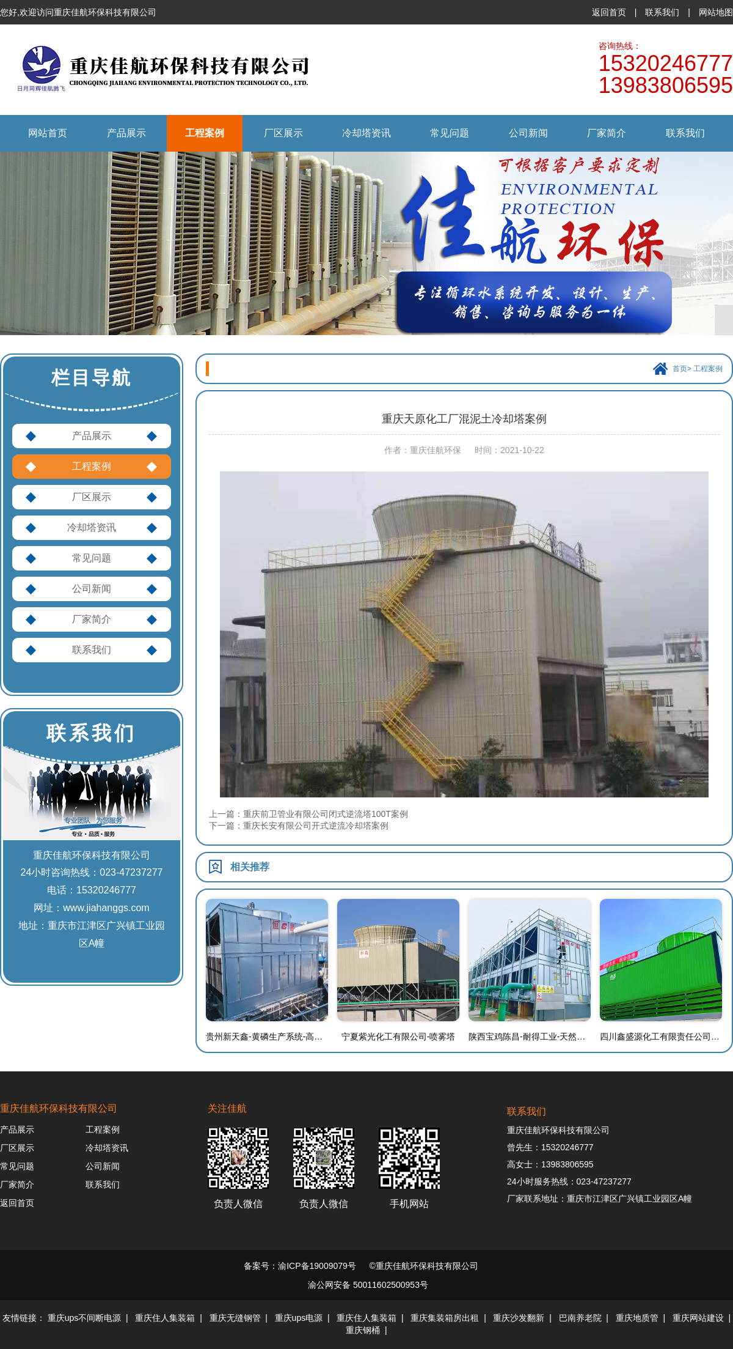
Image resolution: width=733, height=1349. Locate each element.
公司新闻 (528, 133)
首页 (680, 368)
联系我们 (662, 12)
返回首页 (609, 12)
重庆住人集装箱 (165, 1318)
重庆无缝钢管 (235, 1318)
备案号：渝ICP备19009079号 (300, 1266)
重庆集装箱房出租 (444, 1318)
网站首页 (47, 133)
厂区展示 (283, 133)
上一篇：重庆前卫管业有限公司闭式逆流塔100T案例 (308, 814)
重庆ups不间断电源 (85, 1318)
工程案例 (204, 133)
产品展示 (126, 133)
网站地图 (716, 12)
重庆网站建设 (698, 1318)
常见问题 (449, 133)
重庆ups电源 (299, 1318)
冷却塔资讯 (366, 133)
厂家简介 (606, 133)
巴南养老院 (580, 1318)
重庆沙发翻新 (518, 1318)
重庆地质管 (637, 1318)
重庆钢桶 (363, 1330)
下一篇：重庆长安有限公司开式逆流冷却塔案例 (298, 825)
